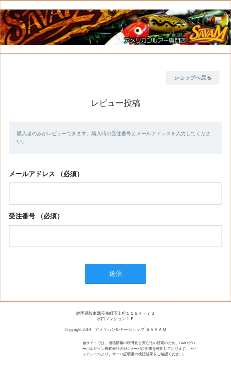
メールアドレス (32, 173)
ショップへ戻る (193, 77)
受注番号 (22, 216)
